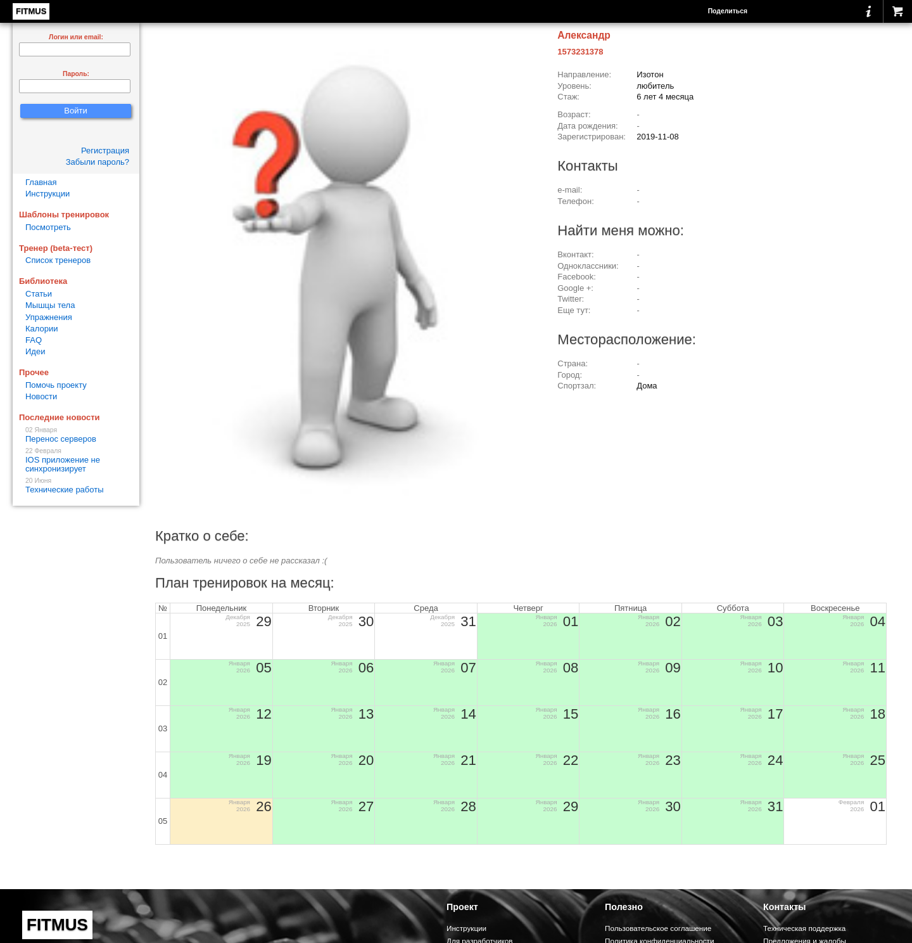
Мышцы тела (50, 305)
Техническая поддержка (804, 928)
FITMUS (31, 11)
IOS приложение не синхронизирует (76, 460)
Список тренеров (58, 260)
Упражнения (48, 317)
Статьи (38, 293)
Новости (41, 396)
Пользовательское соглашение (658, 928)
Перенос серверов (76, 435)
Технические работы (76, 486)
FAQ (33, 340)
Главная (40, 182)
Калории (41, 328)
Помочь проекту (56, 385)
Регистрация (105, 150)
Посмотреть (48, 227)
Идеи (35, 351)
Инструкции (47, 193)
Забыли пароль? (97, 162)
